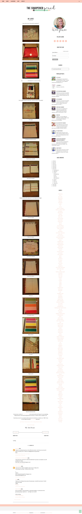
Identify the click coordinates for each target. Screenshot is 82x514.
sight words (60, 377)
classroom (13, 1)
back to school (60, 208)
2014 (54, 166)
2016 (54, 163)
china (60, 230)
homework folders (60, 302)
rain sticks (60, 354)
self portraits (60, 371)
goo (60, 292)
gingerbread (60, 287)
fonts (60, 279)
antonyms (60, 202)
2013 (54, 167)
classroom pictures (60, 237)
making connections (60, 313)
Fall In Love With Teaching (61, 123)
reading (60, 355)
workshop (60, 420)
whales (60, 416)
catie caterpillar (60, 227)
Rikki (16, 479)
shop (18, 1)
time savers (60, 401)
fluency (60, 277)
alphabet (60, 199)
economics (60, 266)
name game (60, 326)
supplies (60, 393)
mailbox (60, 312)
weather (60, 414)
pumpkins (60, 352)
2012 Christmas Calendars (61, 91)
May (54, 180)
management (60, 315)
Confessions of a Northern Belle (21, 457)
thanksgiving (60, 398)
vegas (60, 408)
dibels (60, 257)
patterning (60, 341)
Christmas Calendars (60, 107)
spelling (60, 384)
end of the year (60, 269)
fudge (60, 283)
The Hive (17, 484)
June (54, 179)
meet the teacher (60, 320)
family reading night (60, 271)
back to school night (60, 209)
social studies (60, 381)
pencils (60, 343)
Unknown (17, 448)
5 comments (16, 432)
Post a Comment (17, 499)
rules (60, 362)
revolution (60, 359)
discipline (60, 258)
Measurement (60, 319)
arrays (60, 207)
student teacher (60, 390)
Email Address (55, 52)
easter (60, 264)
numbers (60, 335)
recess (60, 357)
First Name (54, 55)
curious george (60, 251)
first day (60, 276)
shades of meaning (60, 372)
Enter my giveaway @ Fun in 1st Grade (22, 453)
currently (60, 253)
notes (60, 333)
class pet (60, 234)
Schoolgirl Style (56, 174)
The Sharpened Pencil (19, 512)
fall (60, 270)
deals (60, 256)
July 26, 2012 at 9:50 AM (20, 497)
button (60, 222)
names (60, 328)
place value (60, 348)
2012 (54, 168)
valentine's (60, 407)
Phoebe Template (26, 512)
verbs (60, 410)
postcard (60, 351)
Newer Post (15, 435)
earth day (60, 263)
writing (60, 421)
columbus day (60, 241)
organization (60, 339)
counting (60, 248)
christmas (60, 231)
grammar (60, 294)
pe (60, 342)
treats (60, 406)
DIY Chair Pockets (59, 130)
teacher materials (26, 414)
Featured (60, 273)
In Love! (55, 175)
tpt (60, 404)
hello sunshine (60, 300)
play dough (60, 349)
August (55, 171)
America (60, 201)
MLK (60, 322)
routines (60, 361)
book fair (60, 217)
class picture (60, 235)
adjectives (60, 198)
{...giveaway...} (58, 85)
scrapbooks (60, 369)
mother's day (60, 323)
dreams (60, 261)
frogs (60, 282)
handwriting (60, 299)
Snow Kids (58, 115)
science (60, 368)
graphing (60, 296)
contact (23, 1)
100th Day (60, 194)
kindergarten (60, 306)
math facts (60, 318)
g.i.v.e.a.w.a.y (58, 77)
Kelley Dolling (18, 488)
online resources (60, 336)
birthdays (60, 211)
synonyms (60, 395)
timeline (60, 403)
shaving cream (60, 375)
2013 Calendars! (59, 99)
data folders (60, 254)
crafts (60, 250)
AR (60, 205)
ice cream (60, 303)
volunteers (60, 413)
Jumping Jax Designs (48, 512)
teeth (60, 397)
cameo (60, 224)
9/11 (60, 195)
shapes (60, 374)
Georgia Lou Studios (37, 512)
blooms (60, 214)
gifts (60, 286)
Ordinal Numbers (60, 338)
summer (60, 391)
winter (60, 417)
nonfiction (60, 332)
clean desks (60, 238)
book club (60, 215)
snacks (60, 378)
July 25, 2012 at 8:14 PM (20, 486)
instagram (60, 305)
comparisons (60, 243)
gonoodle (60, 290)
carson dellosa (60, 225)
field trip (60, 274)
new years (60, 329)
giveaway (60, 289)
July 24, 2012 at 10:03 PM (20, 455)
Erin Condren (25, 80)
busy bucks (60, 220)
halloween (60, 297)
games (60, 284)
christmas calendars (60, 233)
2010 (54, 185)
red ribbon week (60, 358)
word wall (60, 418)
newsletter (60, 331)
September (56, 170)
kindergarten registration (60, 307)
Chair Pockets (58, 148)
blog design (60, 212)
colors (60, 240)
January (55, 183)
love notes (60, 310)
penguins (60, 345)
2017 (54, 162)
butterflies (60, 221)
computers (60, 245)
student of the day (60, 388)
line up (60, 309)
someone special (60, 382)
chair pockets (60, 228)
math (60, 316)
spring (60, 385)
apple (60, 204)
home (3, 1)
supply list (60, 394)
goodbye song (60, 293)
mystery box (60, 325)
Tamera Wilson (18, 466)
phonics (60, 346)
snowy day (60, 380)
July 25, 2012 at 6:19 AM (20, 463)
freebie (60, 280)
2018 (54, 161)
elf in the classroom (60, 267)
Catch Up (55, 176)
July (54, 172)
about (7, 1)
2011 (54, 184)
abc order (60, 196)
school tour (60, 367)
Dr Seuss (60, 260)
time (60, 400)
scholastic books (60, 365)
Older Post (46, 435)
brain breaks (60, 218)
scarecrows (60, 364)
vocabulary (60, 411)
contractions (60, 247)
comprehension (60, 244)
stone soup (60, 387)
